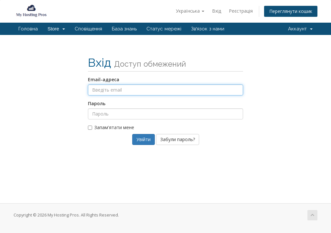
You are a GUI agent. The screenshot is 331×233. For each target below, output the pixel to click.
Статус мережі (163, 28)
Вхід (216, 11)
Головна (28, 28)
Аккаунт (300, 28)
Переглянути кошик (290, 11)
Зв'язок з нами (207, 28)
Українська (190, 11)
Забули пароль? (177, 139)
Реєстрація (241, 11)
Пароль (96, 103)
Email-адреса (103, 79)
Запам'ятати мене (111, 127)
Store (56, 28)
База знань (124, 28)
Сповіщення (88, 28)
